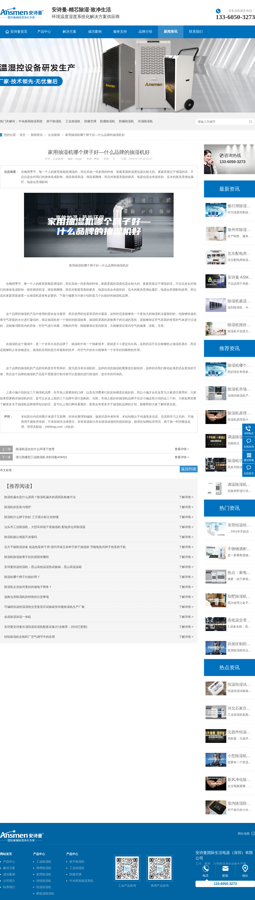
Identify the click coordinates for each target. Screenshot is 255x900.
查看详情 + (182, 449)
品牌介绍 (145, 31)
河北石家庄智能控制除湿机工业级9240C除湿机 (240, 708)
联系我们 (196, 31)
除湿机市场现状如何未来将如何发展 (240, 389)
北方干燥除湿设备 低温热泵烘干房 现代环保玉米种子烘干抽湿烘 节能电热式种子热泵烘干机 (65, 547)
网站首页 (6, 854)
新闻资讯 (170, 31)
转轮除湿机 (43, 880)
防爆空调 (90, 121)
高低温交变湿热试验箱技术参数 (240, 620)
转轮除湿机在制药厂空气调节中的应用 (29, 636)
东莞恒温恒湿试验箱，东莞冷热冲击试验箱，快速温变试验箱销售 (240, 525)
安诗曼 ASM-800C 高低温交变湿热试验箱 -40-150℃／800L (240, 277)
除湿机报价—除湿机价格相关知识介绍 (240, 325)
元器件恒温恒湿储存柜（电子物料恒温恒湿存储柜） (240, 732)
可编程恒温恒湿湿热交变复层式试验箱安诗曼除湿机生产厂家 (44, 606)
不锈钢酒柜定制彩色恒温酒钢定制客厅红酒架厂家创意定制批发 (240, 549)
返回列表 (188, 469)
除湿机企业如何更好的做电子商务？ (28, 587)
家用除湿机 (43, 874)
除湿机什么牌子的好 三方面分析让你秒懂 (31, 517)
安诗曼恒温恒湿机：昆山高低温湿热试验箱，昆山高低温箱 (43, 567)
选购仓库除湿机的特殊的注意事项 (26, 597)
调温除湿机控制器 (240, 437)
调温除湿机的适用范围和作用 (240, 484)
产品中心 (44, 31)
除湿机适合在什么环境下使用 (35, 449)
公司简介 (9, 880)
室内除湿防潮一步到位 (240, 803)
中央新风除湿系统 (30, 121)
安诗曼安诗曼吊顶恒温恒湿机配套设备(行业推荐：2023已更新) (45, 626)
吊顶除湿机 (145, 121)
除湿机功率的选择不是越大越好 (240, 461)
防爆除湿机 (126, 121)
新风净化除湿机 (240, 779)
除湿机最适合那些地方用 (240, 301)
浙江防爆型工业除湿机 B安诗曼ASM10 (41, 457)
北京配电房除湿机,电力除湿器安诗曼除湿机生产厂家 (240, 253)
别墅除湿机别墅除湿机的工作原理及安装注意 (240, 596)
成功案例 (95, 31)
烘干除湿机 (54, 121)
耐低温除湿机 (45, 893)
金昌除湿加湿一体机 (17, 616)
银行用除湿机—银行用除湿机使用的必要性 (240, 206)
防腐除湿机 (107, 121)
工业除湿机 (43, 861)
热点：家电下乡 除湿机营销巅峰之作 (240, 572)
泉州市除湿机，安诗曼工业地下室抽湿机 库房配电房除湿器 (240, 230)
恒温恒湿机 (43, 887)
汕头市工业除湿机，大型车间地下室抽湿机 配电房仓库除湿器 (44, 527)
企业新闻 (54, 135)
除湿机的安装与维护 (17, 507)
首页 (23, 135)
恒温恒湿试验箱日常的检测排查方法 (240, 684)
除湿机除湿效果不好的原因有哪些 (26, 557)
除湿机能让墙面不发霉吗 (20, 537)
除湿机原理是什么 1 (240, 413)
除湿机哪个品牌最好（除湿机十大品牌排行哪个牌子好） (240, 365)
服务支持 (120, 31)
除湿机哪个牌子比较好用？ (22, 577)
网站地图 (244, 833)
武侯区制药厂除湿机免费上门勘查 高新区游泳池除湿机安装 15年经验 (240, 644)
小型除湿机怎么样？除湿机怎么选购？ (240, 756)
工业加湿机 (72, 121)
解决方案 (69, 31)
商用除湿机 (43, 868)
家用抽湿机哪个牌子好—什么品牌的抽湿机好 (95, 135)
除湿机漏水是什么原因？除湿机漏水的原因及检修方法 (40, 497)
